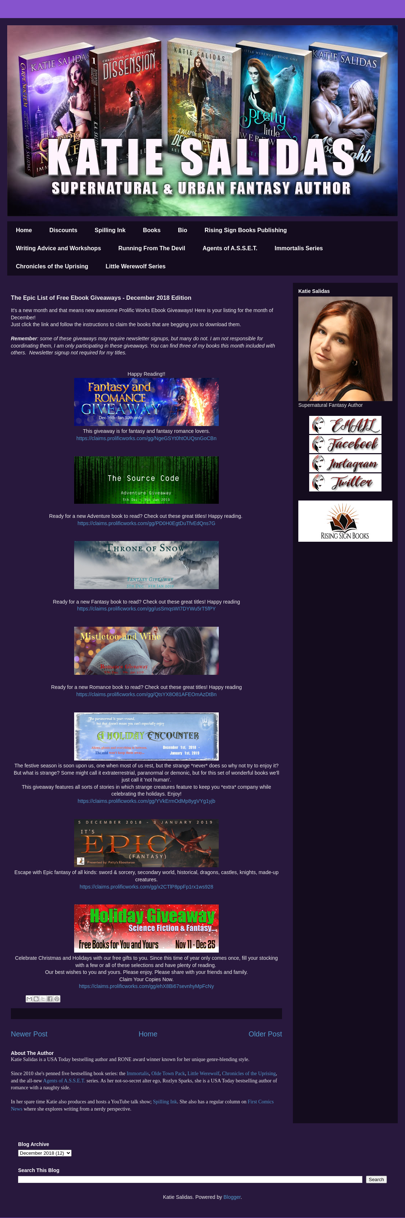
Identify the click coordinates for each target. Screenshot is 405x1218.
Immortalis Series (299, 248)
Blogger (231, 1197)
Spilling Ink (110, 230)
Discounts (63, 230)
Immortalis (138, 1073)
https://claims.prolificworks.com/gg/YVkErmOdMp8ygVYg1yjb (146, 801)
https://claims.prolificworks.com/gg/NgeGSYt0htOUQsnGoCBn (146, 438)
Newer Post (29, 1034)
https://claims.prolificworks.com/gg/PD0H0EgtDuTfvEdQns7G (146, 523)
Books (152, 230)
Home (24, 230)
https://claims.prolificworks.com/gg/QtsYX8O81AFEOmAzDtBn (146, 694)
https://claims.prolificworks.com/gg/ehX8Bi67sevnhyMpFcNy (146, 986)
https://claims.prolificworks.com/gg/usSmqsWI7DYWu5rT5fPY (146, 609)
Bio (182, 230)
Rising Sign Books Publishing (246, 230)
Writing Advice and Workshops (58, 248)
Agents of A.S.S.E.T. (229, 248)
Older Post (265, 1034)
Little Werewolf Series (136, 266)
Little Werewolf (203, 1073)
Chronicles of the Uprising (52, 266)
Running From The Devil (151, 248)
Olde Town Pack (168, 1073)
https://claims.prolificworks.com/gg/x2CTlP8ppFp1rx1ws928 (146, 887)
